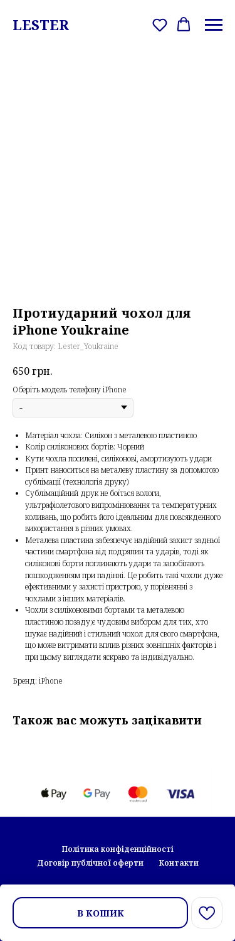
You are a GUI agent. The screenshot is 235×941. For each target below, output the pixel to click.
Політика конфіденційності (118, 849)
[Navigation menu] (213, 25)
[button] (159, 24)
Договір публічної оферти (90, 863)
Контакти (179, 863)
